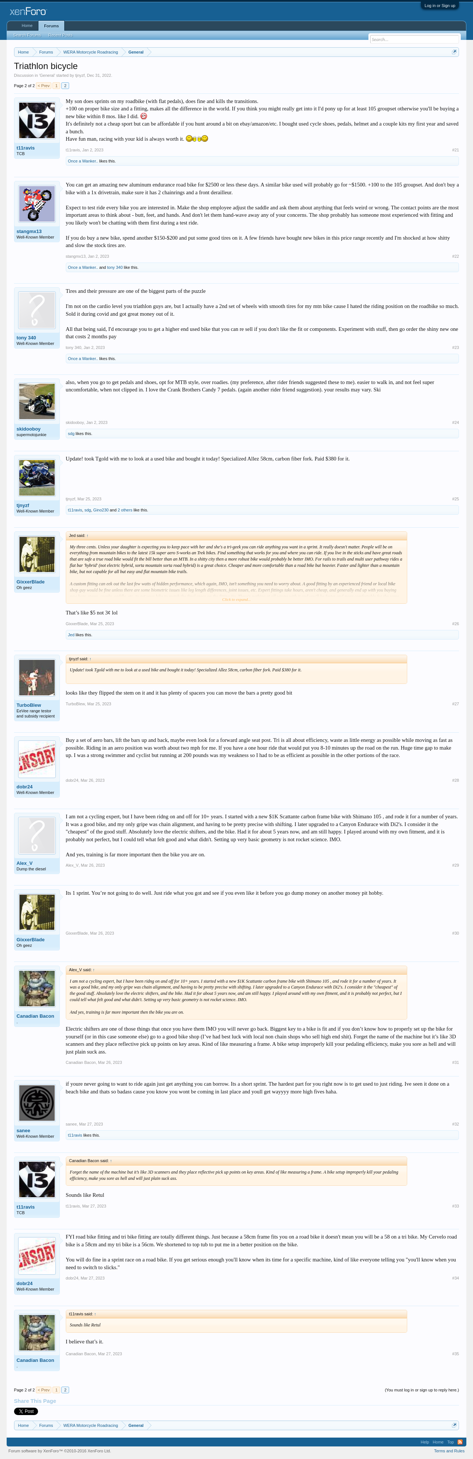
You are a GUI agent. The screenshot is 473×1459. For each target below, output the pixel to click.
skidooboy (29, 429)
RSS (460, 1442)
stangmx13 (29, 231)
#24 (455, 422)
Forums (51, 26)
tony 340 (115, 267)
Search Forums (27, 35)
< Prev (44, 85)
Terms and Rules (449, 1451)
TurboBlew (29, 705)
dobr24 (25, 787)
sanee (23, 1130)
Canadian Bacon (35, 1016)
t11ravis (26, 148)
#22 (455, 256)
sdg (71, 433)
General (47, 75)
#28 (455, 780)
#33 (455, 1206)
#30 (455, 933)
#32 (455, 1124)
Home (27, 25)
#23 (455, 347)
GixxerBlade (31, 582)
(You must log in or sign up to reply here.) (422, 1390)
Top (450, 1442)
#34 (455, 1278)
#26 (455, 623)
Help (425, 1442)
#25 (455, 499)
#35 (455, 1354)
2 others (125, 510)
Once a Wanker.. (83, 161)
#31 (455, 1062)
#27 (455, 704)
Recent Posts (60, 35)
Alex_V (25, 863)
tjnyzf (80, 75)
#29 (455, 865)
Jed (71, 635)
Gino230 (101, 510)
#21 (455, 150)
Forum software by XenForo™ (59, 1451)
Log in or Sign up (440, 5)
